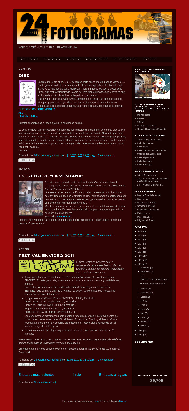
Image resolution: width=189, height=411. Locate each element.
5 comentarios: (106, 155)
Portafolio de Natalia (146, 202)
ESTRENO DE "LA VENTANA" (51, 176)
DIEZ (24, 75)
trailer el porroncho (146, 157)
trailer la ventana (145, 143)
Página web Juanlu (146, 220)
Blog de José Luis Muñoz (149, 195)
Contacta (149, 59)
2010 (140, 264)
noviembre (145, 272)
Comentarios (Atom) (45, 382)
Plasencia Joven (145, 217)
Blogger (122, 401)
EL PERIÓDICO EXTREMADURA (37, 109)
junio (142, 305)
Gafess (140, 118)
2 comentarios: (106, 359)
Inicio (77, 375)
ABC (21, 112)
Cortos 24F (73, 59)
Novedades (52, 59)
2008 (140, 335)
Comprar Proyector (146, 206)
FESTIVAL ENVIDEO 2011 (46, 256)
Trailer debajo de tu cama (149, 140)
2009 (140, 330)
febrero (144, 321)
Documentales (96, 59)
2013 (140, 252)
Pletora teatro (143, 213)
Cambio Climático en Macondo (151, 129)
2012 (140, 256)
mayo (143, 309)
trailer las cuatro (144, 161)
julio (142, 301)
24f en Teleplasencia (146, 175)
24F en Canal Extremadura (150, 185)
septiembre (145, 293)
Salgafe (141, 122)
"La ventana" (63, 216)
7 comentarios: (106, 235)
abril (142, 313)
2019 (140, 235)
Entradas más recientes (37, 375)
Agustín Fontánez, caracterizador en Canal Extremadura (152, 180)
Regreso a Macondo (146, 125)
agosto (143, 297)
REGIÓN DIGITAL (28, 116)
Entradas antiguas (113, 375)
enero (143, 325)
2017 (140, 244)
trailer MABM (143, 147)
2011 (140, 260)
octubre (144, 289)
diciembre (145, 268)
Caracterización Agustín (148, 209)
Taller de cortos (125, 59)
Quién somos (29, 59)
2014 (140, 248)
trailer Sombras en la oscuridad (151, 150)
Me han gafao (143, 115)
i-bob (96, 401)
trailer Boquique (144, 164)
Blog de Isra (143, 199)
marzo (143, 317)
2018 (140, 239)
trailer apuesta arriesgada (149, 154)
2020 (140, 231)
